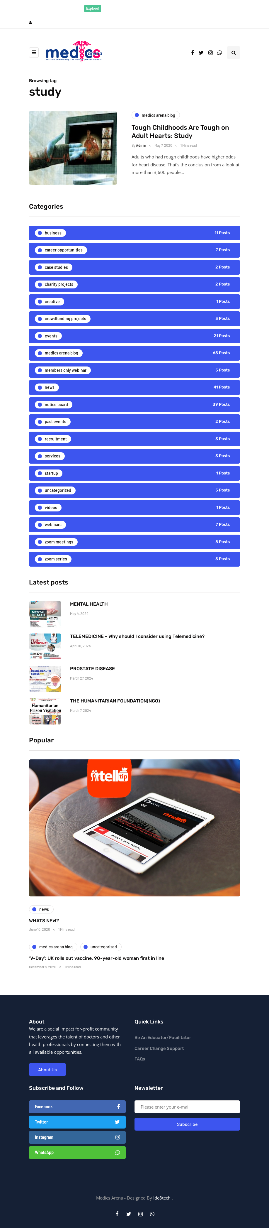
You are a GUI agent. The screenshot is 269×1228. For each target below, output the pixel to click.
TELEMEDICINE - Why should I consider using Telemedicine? (137, 648)
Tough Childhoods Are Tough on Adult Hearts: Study (180, 132)
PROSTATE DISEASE (92, 680)
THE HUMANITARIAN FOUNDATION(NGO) (115, 712)
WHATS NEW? (44, 932)
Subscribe (187, 1124)
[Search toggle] (233, 52)
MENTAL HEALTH (89, 616)
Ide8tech (162, 1198)
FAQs (139, 1059)
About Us (47, 1069)
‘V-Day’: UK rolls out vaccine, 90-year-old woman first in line (96, 969)
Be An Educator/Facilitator (162, 1037)
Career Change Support (159, 1048)
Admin (141, 145)
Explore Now (175, 8)
